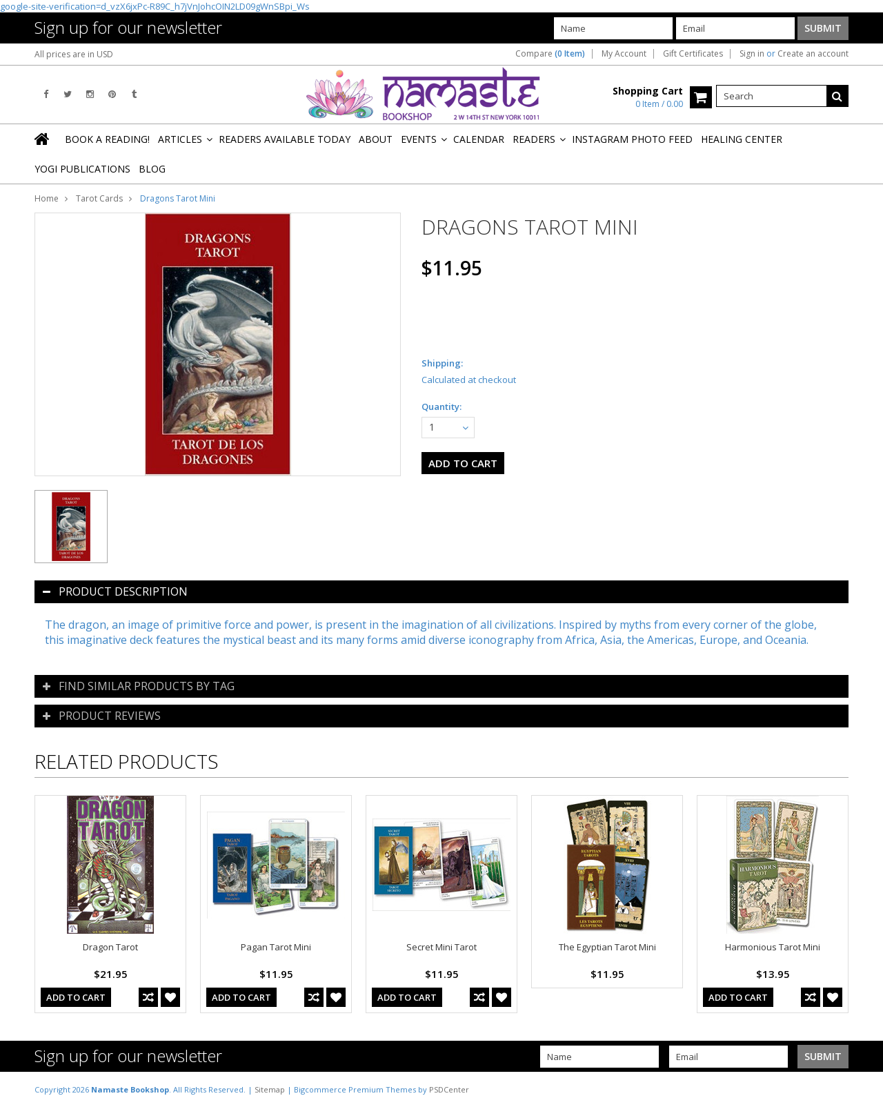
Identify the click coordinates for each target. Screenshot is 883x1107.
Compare (550, 54)
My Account (624, 54)
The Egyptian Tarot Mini (607, 947)
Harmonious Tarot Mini (772, 947)
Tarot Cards (99, 198)
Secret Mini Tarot (441, 947)
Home (46, 198)
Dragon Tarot (110, 947)
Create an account (813, 54)
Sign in (752, 54)
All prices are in (73, 54)
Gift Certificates (693, 54)
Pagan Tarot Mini (276, 947)
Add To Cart (76, 997)
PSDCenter (449, 1089)
